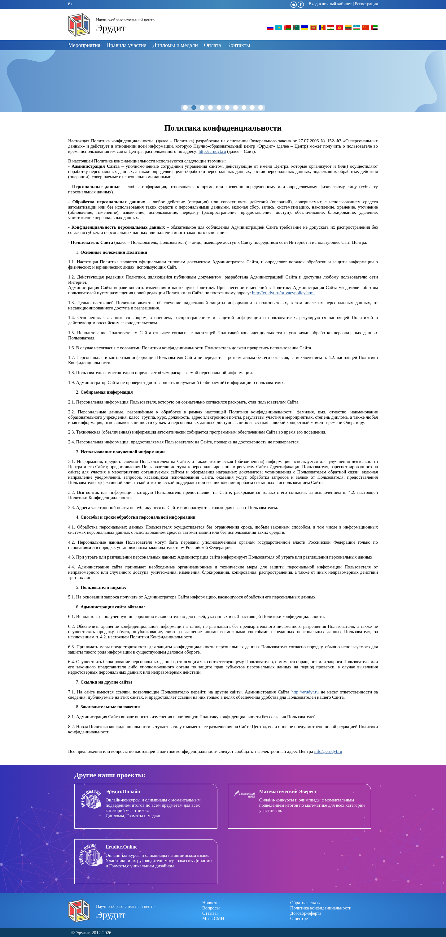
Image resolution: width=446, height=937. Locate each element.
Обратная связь (305, 902)
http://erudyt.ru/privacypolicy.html (283, 292)
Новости (210, 902)
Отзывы (210, 913)
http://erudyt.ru (212, 151)
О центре (299, 918)
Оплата (212, 45)
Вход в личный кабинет (330, 4)
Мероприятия (84, 45)
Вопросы (211, 907)
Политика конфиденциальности (321, 907)
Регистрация (366, 4)
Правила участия (126, 45)
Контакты (238, 45)
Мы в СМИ (213, 918)
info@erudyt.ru (328, 751)
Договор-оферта (305, 913)
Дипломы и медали (175, 45)
